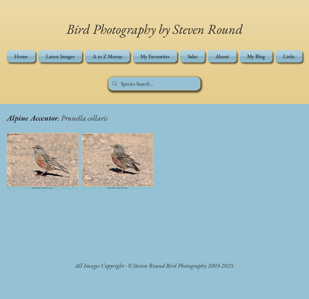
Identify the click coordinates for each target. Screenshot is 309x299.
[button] (107, 56)
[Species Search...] (154, 83)
